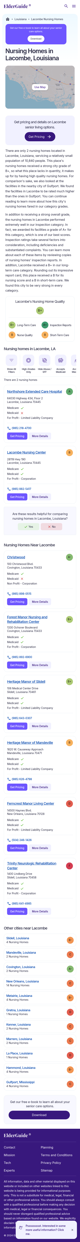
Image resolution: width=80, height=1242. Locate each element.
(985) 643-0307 (19, 718)
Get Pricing (40, 136)
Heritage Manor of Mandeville (30, 742)
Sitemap (46, 1170)
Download (36, 38)
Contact (9, 1147)
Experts (9, 1170)
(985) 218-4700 (19, 428)
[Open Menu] (74, 6)
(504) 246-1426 (19, 840)
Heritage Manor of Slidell (26, 681)
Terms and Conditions (56, 1155)
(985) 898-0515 (19, 594)
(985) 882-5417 (19, 489)
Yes (28, 527)
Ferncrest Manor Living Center (30, 803)
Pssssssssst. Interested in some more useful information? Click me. (46, 1229)
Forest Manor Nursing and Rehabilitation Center (34, 619)
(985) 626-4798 (19, 779)
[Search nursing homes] (66, 6)
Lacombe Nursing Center (26, 452)
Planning (47, 1147)
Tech (7, 1163)
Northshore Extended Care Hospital (34, 391)
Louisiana (21, 19)
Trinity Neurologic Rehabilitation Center (31, 865)
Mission (9, 1155)
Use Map (40, 87)
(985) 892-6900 (19, 657)
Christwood (16, 557)
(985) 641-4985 (19, 903)
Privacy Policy (51, 1163)
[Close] (72, 1230)
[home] (17, 6)
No (51, 527)
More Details (40, 436)
